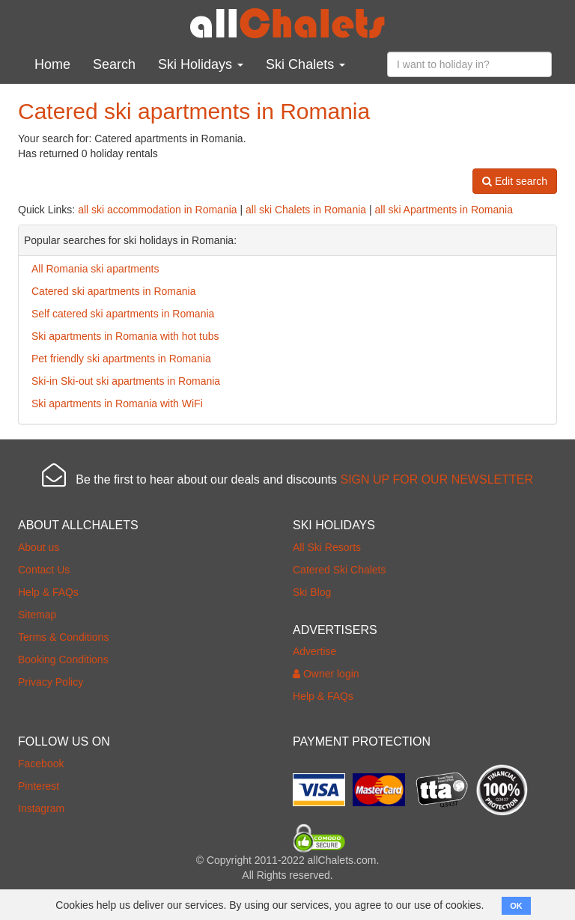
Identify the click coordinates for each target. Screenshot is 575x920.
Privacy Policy (50, 682)
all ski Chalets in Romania (306, 210)
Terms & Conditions (63, 637)
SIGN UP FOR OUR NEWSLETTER (436, 479)
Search (114, 64)
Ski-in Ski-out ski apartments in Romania (125, 381)
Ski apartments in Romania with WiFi (117, 403)
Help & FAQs (48, 592)
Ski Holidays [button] (200, 64)
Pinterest (38, 786)
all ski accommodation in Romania (157, 210)
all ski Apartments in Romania (444, 210)
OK (516, 905)
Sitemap (37, 615)
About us (38, 547)
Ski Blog (312, 592)
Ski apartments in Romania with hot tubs (125, 336)
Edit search (514, 181)
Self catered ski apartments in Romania (122, 314)
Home (52, 64)
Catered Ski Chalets (339, 570)
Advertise (314, 651)
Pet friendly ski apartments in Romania (121, 359)
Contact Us (44, 570)
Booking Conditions (63, 659)
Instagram (41, 808)
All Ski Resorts (327, 547)
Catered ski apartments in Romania (113, 291)
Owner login (326, 674)
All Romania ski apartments (95, 269)
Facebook (41, 764)
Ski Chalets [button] (305, 64)
